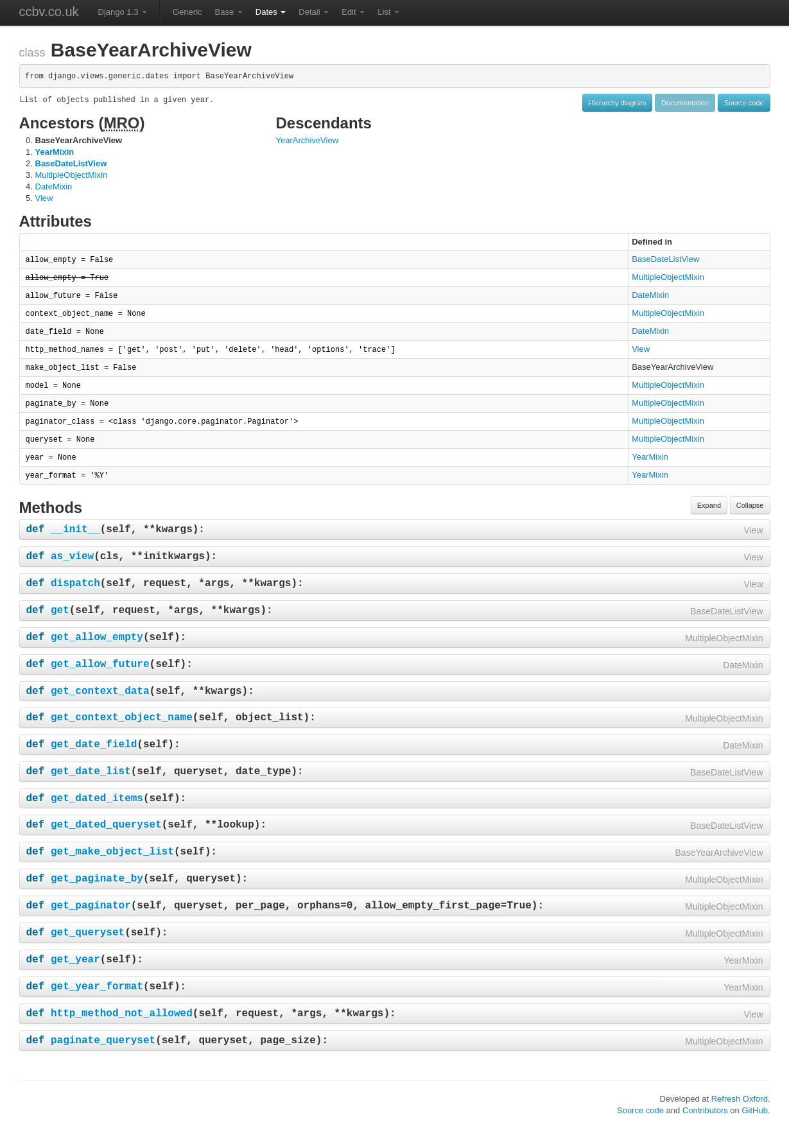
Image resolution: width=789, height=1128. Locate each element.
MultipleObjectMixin (71, 175)
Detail (314, 12)
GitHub (754, 1110)
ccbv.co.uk (49, 11)
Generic (187, 12)
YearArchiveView (307, 140)
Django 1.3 (123, 12)
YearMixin (54, 152)
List (388, 12)
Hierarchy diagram (617, 103)
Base (229, 12)
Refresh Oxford (739, 1099)
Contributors (705, 1110)
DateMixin (54, 186)
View (44, 198)
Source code (744, 103)
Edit (353, 12)
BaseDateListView (71, 163)
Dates (271, 12)
